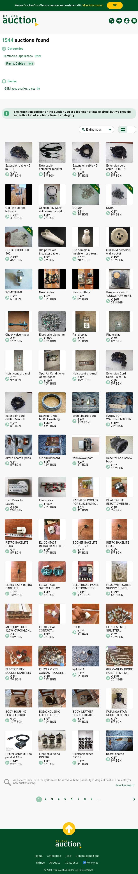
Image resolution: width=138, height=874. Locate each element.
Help (68, 855)
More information (93, 5)
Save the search (125, 785)
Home (39, 855)
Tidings (40, 862)
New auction (119, 21)
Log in (127, 21)
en (134, 20)
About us (55, 862)
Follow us (92, 862)
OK (115, 5)
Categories (15, 48)
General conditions (87, 855)
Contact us (72, 862)
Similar (12, 81)
